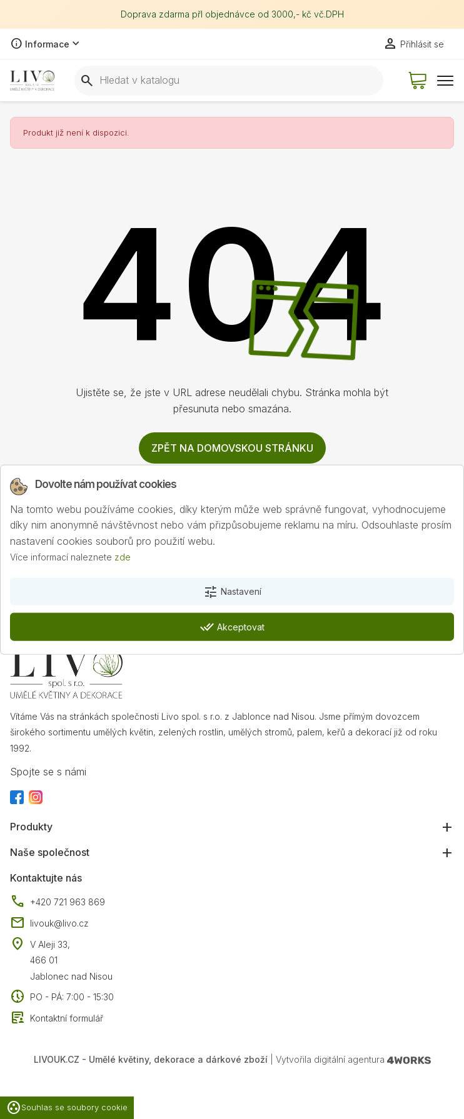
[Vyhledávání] (228, 81)
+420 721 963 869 (57, 902)
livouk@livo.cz (49, 923)
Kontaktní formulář (56, 1018)
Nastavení (232, 592)
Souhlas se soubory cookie (67, 1108)
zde (122, 557)
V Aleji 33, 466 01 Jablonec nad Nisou (71, 960)
